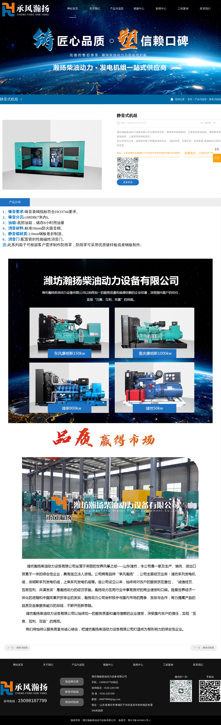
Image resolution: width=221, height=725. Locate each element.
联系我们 (205, 8)
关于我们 (94, 8)
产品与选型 (117, 8)
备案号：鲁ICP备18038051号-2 (134, 720)
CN (217, 158)
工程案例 (183, 8)
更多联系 (128, 182)
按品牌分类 (72, 681)
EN (217, 149)
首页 (190, 99)
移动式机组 (72, 702)
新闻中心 (161, 8)
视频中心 (139, 8)
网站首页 (72, 8)
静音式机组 (215, 99)
